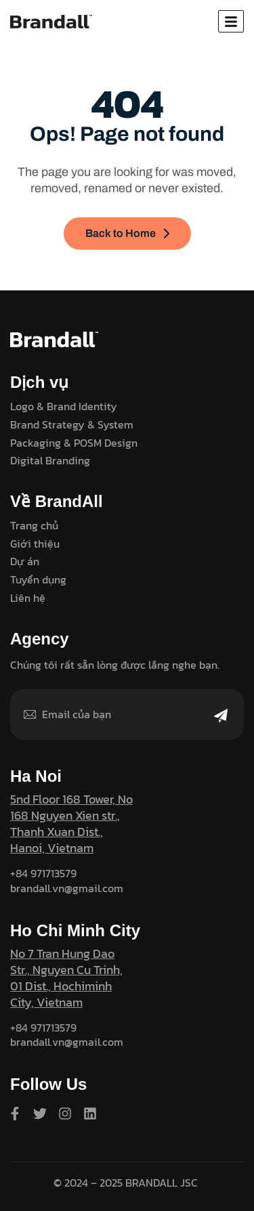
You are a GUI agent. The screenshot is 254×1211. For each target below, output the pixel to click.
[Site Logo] (51, 21)
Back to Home (127, 233)
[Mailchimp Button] (220, 724)
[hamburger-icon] (231, 21)
